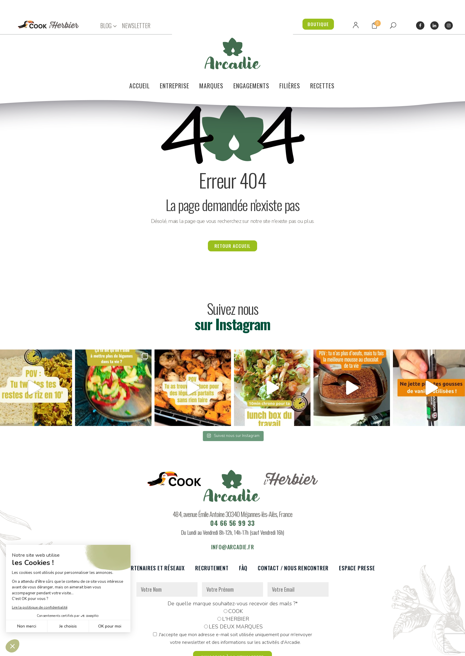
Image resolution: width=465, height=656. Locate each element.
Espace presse (357, 539)
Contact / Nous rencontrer (293, 539)
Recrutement (212, 539)
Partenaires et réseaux (155, 539)
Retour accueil (232, 217)
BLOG (106, 25)
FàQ (243, 539)
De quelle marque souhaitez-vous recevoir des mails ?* (233, 574)
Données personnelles (150, 648)
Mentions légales (194, 648)
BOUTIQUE (318, 24)
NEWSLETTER (136, 25)
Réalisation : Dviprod (239, 648)
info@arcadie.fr (232, 518)
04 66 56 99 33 (232, 494)
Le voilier (102, 539)
